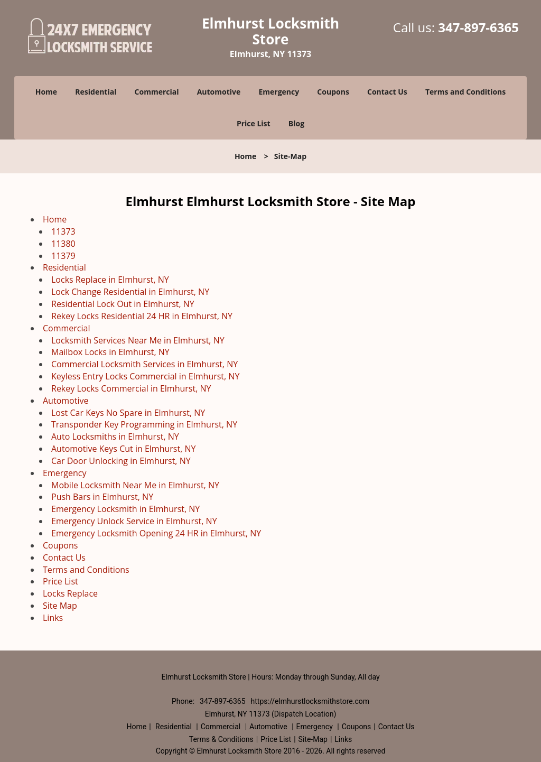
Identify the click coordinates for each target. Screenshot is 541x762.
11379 (63, 256)
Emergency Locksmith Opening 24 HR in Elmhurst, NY (156, 533)
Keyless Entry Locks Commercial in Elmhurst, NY (145, 376)
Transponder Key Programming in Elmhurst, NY (144, 424)
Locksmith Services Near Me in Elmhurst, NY (138, 340)
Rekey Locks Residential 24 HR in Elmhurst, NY (141, 316)
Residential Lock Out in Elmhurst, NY (122, 304)
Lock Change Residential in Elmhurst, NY (130, 292)
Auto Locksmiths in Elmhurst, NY (115, 436)
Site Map (60, 605)
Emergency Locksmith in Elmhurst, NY (125, 509)
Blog (296, 123)
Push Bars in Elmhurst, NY (102, 497)
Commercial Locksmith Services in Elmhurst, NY (144, 364)
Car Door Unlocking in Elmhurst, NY (121, 461)
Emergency (278, 92)
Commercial (157, 92)
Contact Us (387, 92)
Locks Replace (70, 593)
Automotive (219, 92)
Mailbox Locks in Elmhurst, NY (110, 352)
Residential (95, 92)
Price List (253, 123)
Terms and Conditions (465, 92)
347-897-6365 (478, 27)
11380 (63, 243)
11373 (63, 231)
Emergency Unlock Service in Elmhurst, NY (134, 521)
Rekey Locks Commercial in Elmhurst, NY (131, 388)
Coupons (333, 92)
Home (46, 92)
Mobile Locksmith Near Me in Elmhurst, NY (135, 485)
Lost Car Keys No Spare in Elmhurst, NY (128, 413)
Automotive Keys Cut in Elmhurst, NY (123, 448)
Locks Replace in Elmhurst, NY (110, 279)
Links (53, 618)
